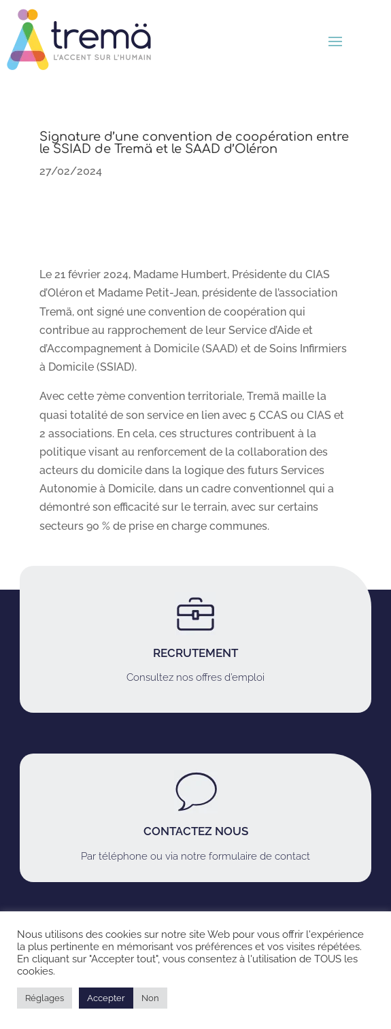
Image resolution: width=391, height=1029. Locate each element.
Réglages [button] (44, 998)
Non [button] (150, 998)
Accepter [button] (106, 998)
